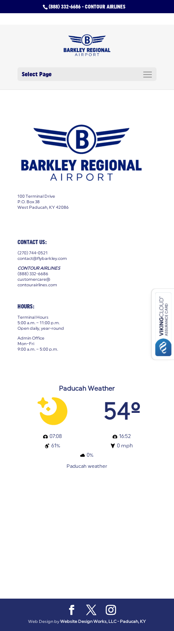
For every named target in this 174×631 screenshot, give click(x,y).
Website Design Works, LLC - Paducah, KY (103, 621)
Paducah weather (87, 466)
